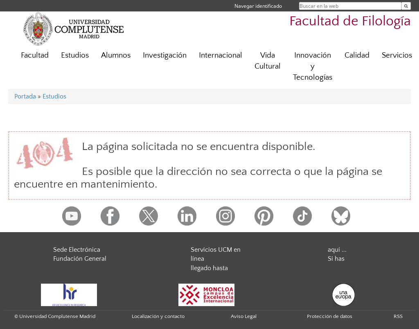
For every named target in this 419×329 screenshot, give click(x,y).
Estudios (75, 55)
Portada (25, 96)
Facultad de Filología (350, 21)
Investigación (165, 55)
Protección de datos (329, 316)
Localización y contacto (158, 316)
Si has (336, 258)
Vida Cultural (268, 61)
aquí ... (337, 249)
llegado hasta (209, 268)
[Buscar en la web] (406, 6)
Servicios (397, 55)
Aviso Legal (244, 316)
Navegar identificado (258, 5)
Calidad (357, 55)
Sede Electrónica (76, 249)
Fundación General (79, 258)
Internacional (220, 55)
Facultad (35, 55)
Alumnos (116, 55)
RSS (398, 316)
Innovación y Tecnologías (312, 66)
